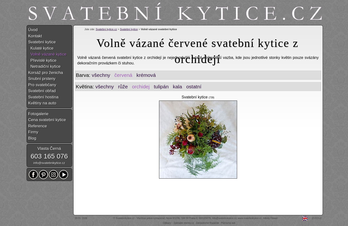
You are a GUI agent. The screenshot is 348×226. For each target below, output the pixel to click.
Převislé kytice (42, 60)
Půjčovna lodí (228, 223)
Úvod (33, 30)
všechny (101, 75)
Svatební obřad (42, 91)
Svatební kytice (129, 29)
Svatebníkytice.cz (125, 218)
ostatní (193, 86)
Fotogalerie (38, 114)
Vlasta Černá (49, 148)
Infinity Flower (270, 218)
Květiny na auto (42, 103)
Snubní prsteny (42, 78)
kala (177, 86)
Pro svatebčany (42, 85)
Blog (32, 138)
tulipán (161, 86)
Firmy (33, 132)
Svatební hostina (43, 97)
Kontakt (35, 36)
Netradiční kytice (44, 66)
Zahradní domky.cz (184, 223)
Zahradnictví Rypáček (207, 223)
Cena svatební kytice (47, 120)
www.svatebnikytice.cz (250, 218)
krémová (146, 75)
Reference (37, 126)
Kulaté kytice (41, 48)
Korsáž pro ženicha (45, 72)
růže (123, 86)
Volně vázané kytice (47, 54)
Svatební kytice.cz (106, 29)
